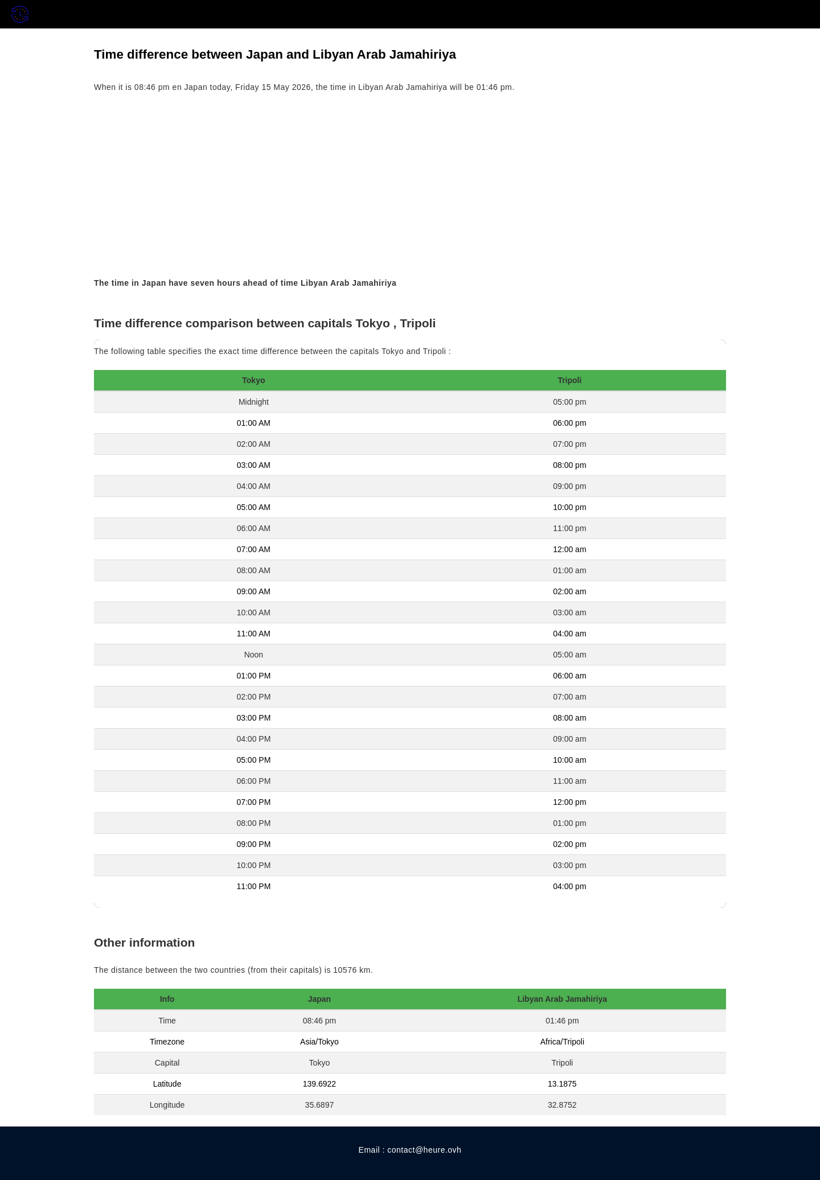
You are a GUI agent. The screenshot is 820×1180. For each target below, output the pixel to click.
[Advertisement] (410, 185)
